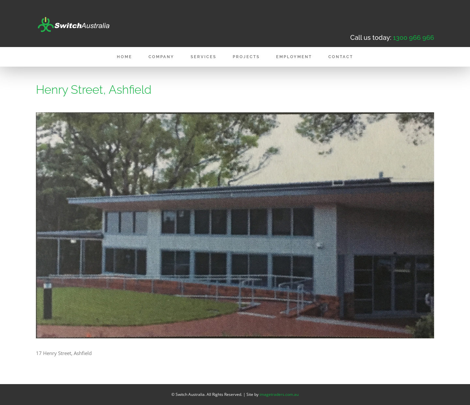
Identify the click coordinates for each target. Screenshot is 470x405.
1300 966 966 (413, 37)
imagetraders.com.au (279, 394)
